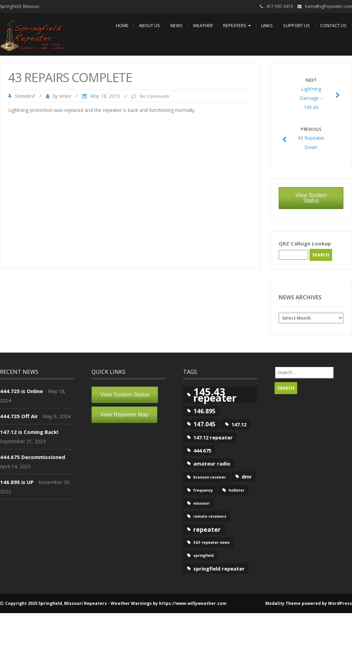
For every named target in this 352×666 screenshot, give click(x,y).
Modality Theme (283, 603)
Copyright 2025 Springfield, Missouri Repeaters (56, 603)
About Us (149, 25)
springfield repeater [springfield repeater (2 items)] (219, 568)
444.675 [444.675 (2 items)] (202, 450)
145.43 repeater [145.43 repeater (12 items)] (214, 395)
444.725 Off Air (19, 416)
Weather (203, 25)
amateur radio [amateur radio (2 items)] (211, 463)
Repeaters (237, 25)
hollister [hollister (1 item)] (236, 490)
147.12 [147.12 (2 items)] (238, 424)
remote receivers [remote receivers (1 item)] (209, 516)
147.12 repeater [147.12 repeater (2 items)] (213, 437)
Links (267, 25)
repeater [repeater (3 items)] (207, 529)
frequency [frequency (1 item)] (203, 490)
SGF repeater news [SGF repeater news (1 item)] (211, 542)
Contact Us (333, 25)
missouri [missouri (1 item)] (201, 503)
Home (122, 25)
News (176, 25)
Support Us (296, 25)
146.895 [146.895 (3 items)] (204, 411)
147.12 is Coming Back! (29, 431)
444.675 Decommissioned (32, 456)
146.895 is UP (17, 482)
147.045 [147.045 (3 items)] (204, 424)
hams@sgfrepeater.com (328, 6)
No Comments (154, 96)
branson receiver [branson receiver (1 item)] (209, 477)
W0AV (65, 96)
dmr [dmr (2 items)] (247, 476)
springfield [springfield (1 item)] (203, 555)
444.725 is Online (21, 391)
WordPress (340, 603)
